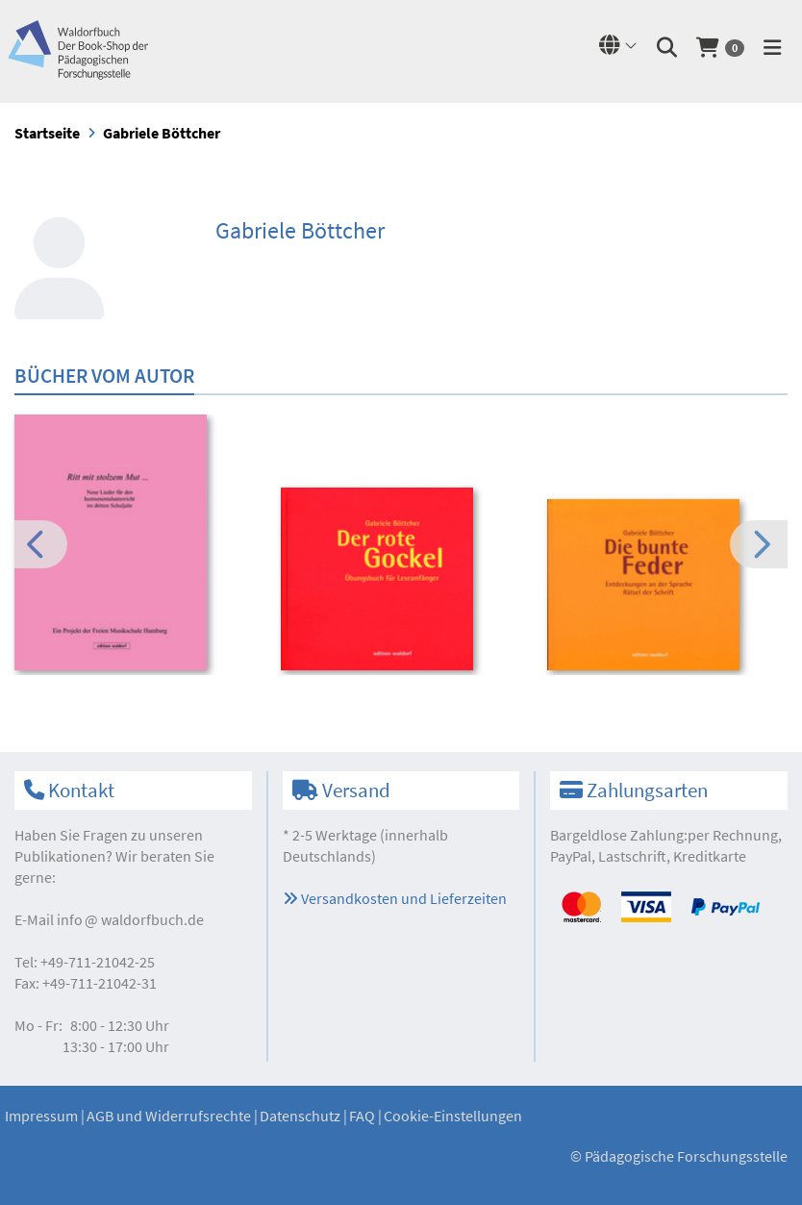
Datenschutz (300, 1115)
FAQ (362, 1115)
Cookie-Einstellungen (453, 1115)
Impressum (41, 1115)
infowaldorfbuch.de (130, 919)
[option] (134, 545)
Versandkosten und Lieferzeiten (395, 898)
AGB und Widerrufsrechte (169, 1115)
